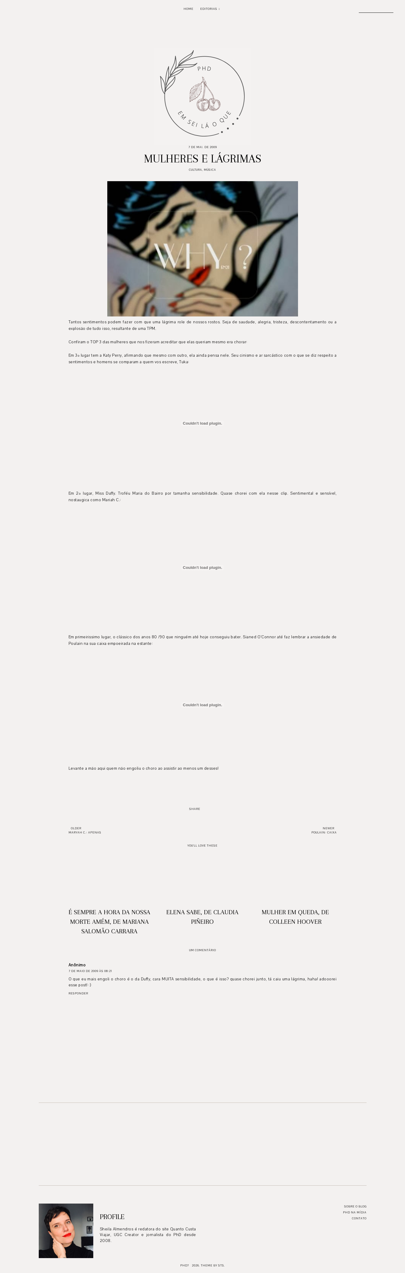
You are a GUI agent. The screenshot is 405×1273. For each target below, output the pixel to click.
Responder (78, 993)
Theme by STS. (213, 1265)
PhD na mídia (355, 1212)
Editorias (208, 9)
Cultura (195, 170)
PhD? (184, 1265)
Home (188, 9)
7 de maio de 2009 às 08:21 (90, 971)
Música (210, 170)
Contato (359, 1218)
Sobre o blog (355, 1206)
